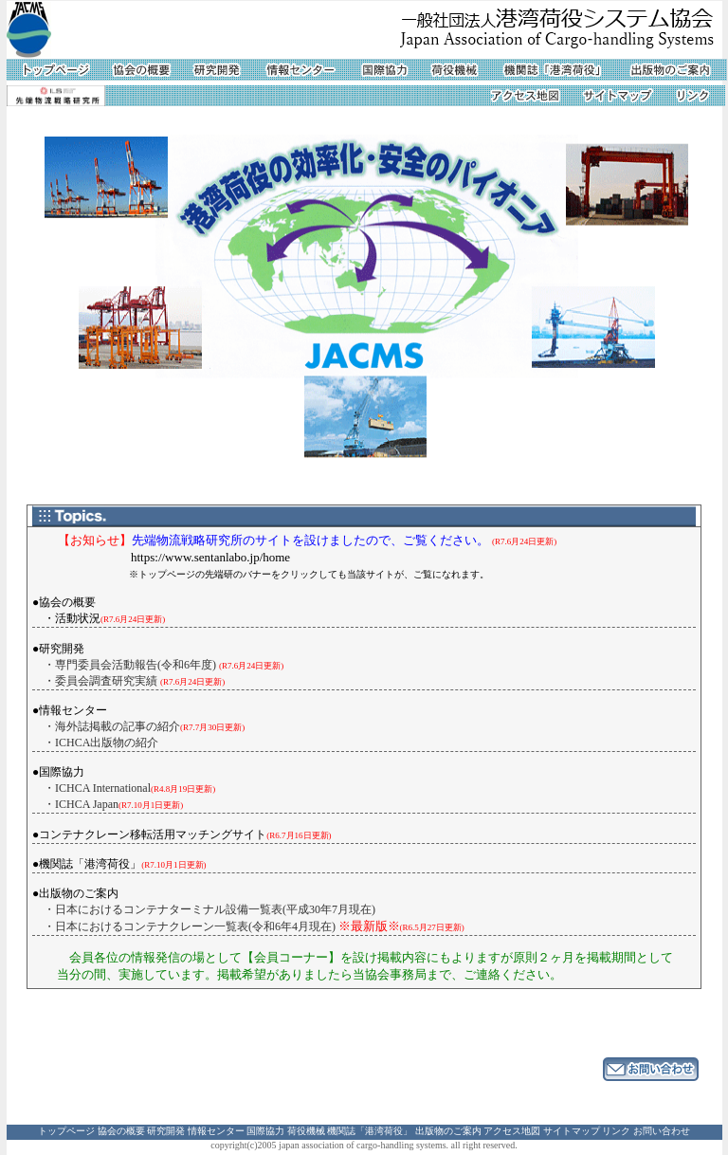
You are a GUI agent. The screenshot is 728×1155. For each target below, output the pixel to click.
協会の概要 (121, 1131)
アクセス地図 (511, 1131)
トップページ (66, 1131)
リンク (616, 1131)
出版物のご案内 (448, 1131)
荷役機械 (306, 1131)
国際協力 (265, 1131)
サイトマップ (571, 1131)
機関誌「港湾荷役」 (369, 1131)
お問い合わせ (661, 1131)
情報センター (216, 1131)
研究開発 (166, 1131)
